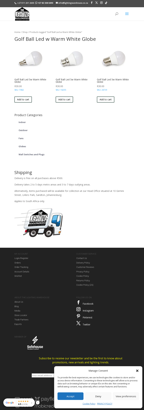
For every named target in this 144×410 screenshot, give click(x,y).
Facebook (88, 303)
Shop (25, 32)
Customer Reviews (85, 267)
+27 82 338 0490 (44, 3)
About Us (18, 302)
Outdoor (23, 130)
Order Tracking (21, 267)
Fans (21, 138)
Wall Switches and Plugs (31, 154)
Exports (18, 324)
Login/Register (21, 258)
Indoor (22, 122)
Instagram (88, 310)
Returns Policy (83, 280)
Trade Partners (21, 319)
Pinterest (87, 317)
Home (17, 32)
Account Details (21, 271)
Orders (17, 262)
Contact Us (81, 258)
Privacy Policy (82, 271)
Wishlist (18, 276)
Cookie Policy (89, 403)
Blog (16, 306)
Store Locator (20, 315)
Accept (70, 396)
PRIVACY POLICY (104, 403)
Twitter (86, 324)
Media (17, 310)
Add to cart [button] (23, 99)
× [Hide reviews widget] (37, 402)
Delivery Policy (83, 262)
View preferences (126, 396)
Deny (98, 396)
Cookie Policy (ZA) (84, 285)
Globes (22, 146)
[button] (137, 370)
